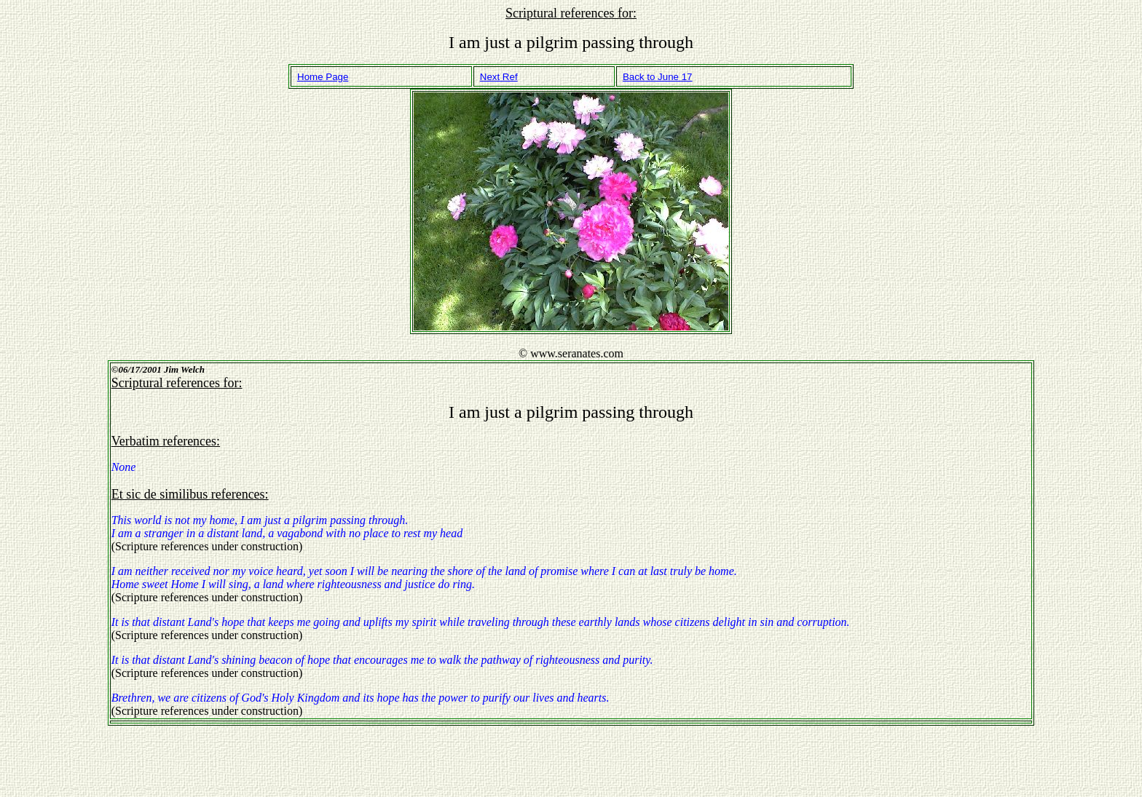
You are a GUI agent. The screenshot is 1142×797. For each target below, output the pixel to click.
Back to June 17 (658, 76)
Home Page (322, 76)
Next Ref (499, 76)
